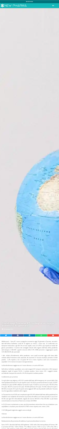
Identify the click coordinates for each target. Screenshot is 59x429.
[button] (6, 335)
